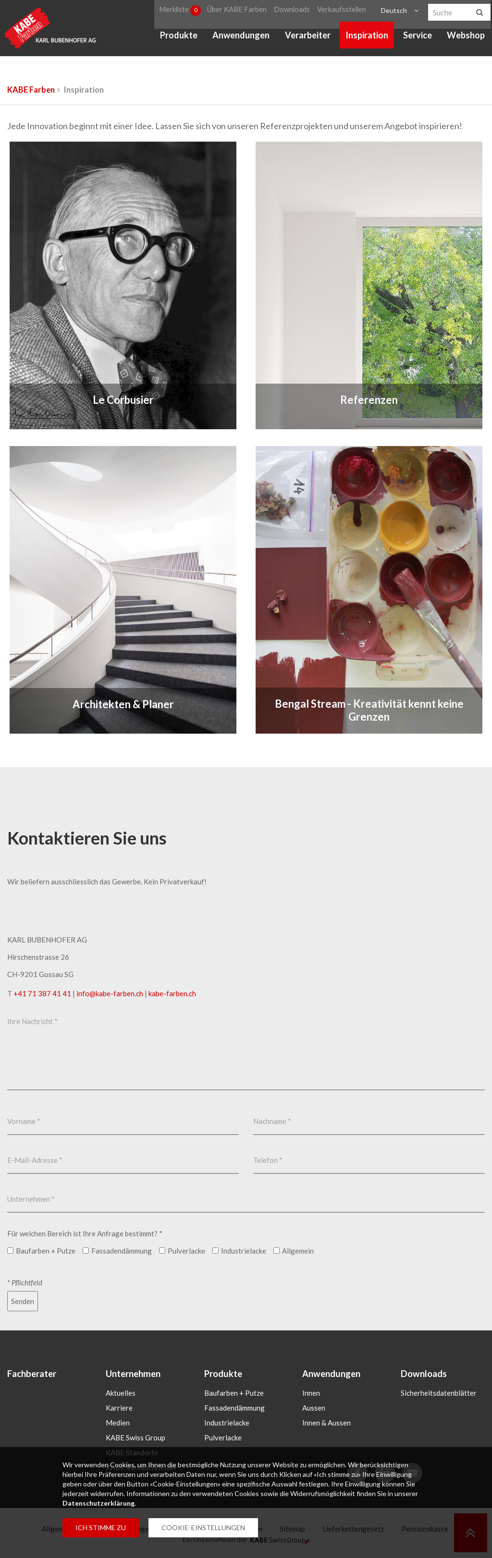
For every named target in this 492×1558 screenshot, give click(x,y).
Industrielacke (226, 1423)
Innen (311, 1393)
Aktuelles (120, 1393)
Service (417, 38)
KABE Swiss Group (135, 1438)
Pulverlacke (223, 1438)
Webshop (466, 38)
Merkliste (181, 11)
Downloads (294, 11)
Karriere (119, 1408)
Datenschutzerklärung (98, 1503)
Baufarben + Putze (234, 1393)
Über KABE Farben (240, 11)
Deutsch (392, 11)
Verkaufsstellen (341, 11)
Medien (118, 1423)
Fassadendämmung (234, 1408)
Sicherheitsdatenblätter (439, 1393)
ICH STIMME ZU (100, 1527)
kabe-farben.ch (172, 993)
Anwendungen (241, 38)
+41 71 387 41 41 (42, 993)
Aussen (313, 1408)
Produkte (178, 38)
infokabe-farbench (109, 993)
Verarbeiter (307, 38)
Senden (22, 1301)
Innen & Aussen (326, 1423)
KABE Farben (31, 90)
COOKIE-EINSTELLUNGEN (203, 1527)
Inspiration (366, 38)
